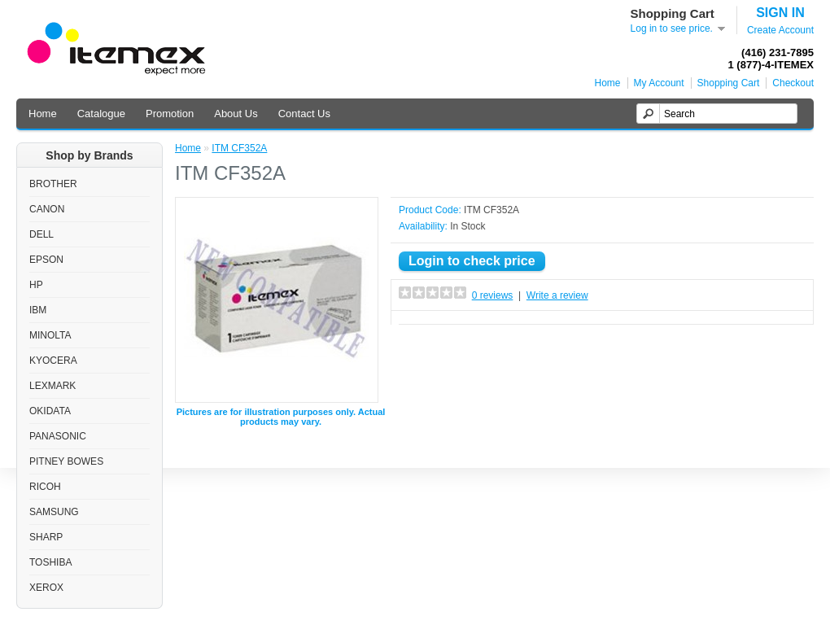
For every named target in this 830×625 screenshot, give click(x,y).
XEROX (46, 587)
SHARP (46, 537)
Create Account (780, 30)
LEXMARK (52, 385)
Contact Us (304, 113)
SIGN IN (780, 13)
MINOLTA (50, 335)
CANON (46, 209)
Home (608, 83)
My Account (659, 83)
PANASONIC (57, 436)
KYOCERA (53, 360)
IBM (37, 310)
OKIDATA (50, 411)
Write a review (557, 295)
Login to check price (471, 261)
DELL (41, 234)
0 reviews (492, 295)
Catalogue (101, 113)
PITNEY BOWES (66, 461)
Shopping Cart (728, 83)
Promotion (170, 113)
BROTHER (53, 184)
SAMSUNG (54, 512)
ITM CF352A (239, 148)
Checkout (793, 83)
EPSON (46, 259)
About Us (235, 113)
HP (36, 285)
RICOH (45, 486)
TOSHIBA (50, 562)
